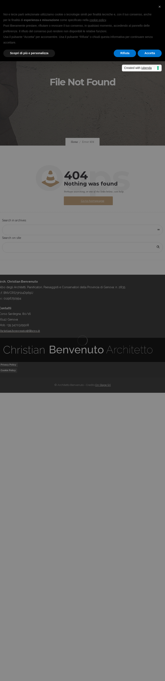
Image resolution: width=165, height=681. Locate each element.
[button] (159, 6)
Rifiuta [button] (125, 53)
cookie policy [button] (97, 20)
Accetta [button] (149, 53)
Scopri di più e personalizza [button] (29, 53)
